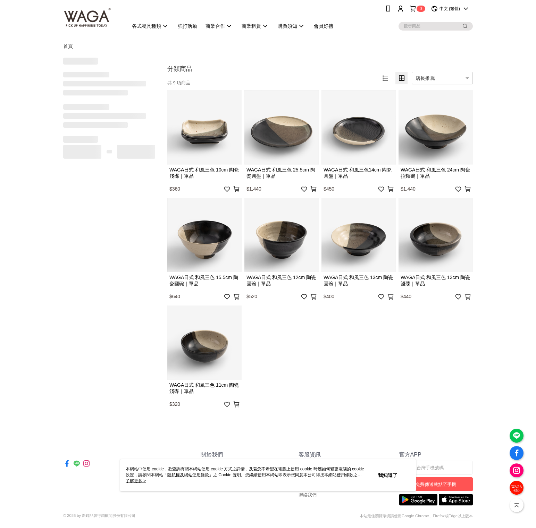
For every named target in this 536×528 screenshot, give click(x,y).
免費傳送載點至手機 (436, 484)
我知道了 (387, 475)
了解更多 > (136, 480)
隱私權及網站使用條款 (188, 474)
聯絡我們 (308, 494)
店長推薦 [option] (425, 78)
